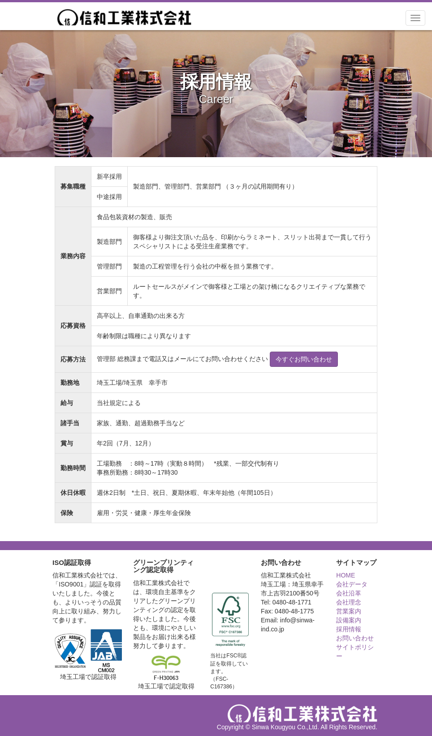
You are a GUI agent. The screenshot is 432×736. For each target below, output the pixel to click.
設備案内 (348, 620)
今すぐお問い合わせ (304, 359)
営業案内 (348, 611)
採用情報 (348, 629)
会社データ (351, 584)
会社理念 (348, 602)
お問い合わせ (355, 638)
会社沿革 (348, 593)
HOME (345, 575)
